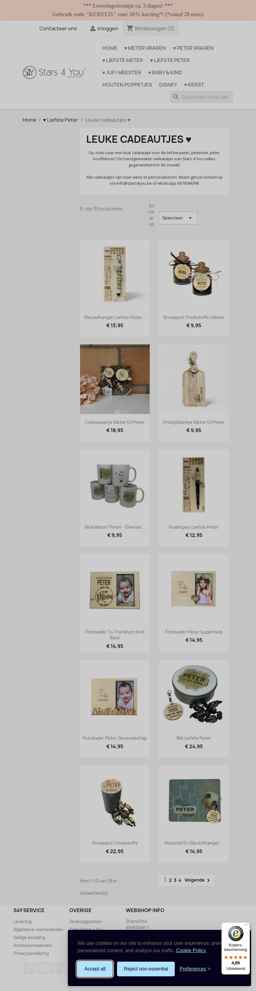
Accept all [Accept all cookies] (94, 968)
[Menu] (246, 926)
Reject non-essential (146, 968)
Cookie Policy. (191, 950)
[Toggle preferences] (195, 969)
